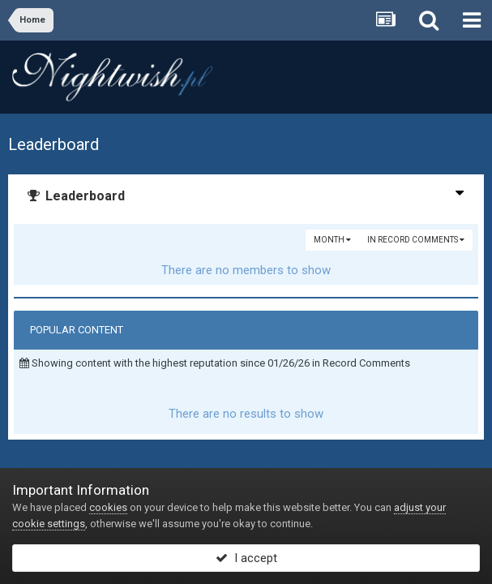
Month (332, 239)
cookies (108, 507)
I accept (246, 558)
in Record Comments (415, 239)
